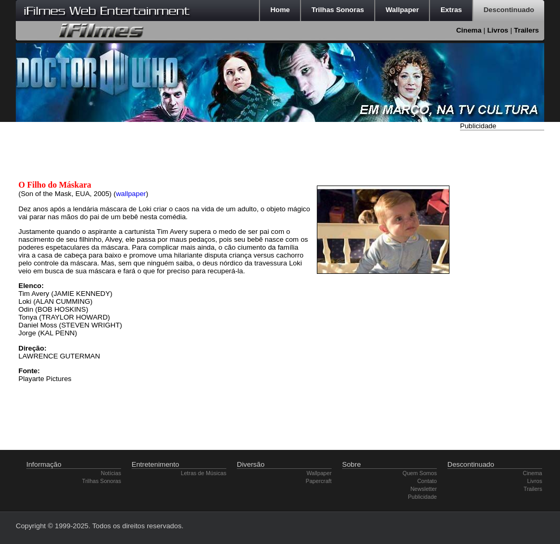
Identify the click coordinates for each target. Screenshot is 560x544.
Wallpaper (319, 473)
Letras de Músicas (203, 473)
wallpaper (131, 194)
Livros (497, 30)
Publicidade (422, 497)
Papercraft (319, 481)
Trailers (526, 30)
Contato (427, 481)
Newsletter (424, 489)
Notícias (111, 473)
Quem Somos (420, 473)
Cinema (469, 30)
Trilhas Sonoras (101, 481)
